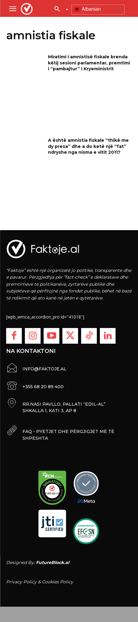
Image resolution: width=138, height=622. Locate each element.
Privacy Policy (21, 582)
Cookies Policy (57, 582)
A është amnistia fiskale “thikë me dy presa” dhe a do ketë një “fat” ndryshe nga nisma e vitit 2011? (88, 146)
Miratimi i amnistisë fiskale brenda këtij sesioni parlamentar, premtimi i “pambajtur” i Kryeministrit (89, 62)
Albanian (87, 9)
